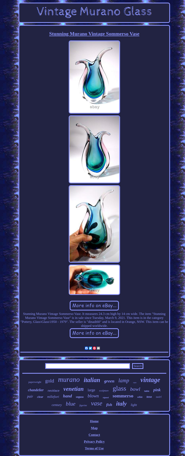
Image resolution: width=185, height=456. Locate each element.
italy (121, 403)
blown (93, 395)
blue (70, 404)
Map (94, 428)
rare (134, 382)
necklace (53, 390)
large (91, 390)
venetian (74, 389)
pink (157, 390)
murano (69, 379)
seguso (80, 396)
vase (96, 403)
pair (30, 396)
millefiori (53, 396)
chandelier (36, 390)
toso (149, 396)
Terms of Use (94, 448)
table (146, 391)
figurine (83, 405)
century (57, 405)
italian (92, 379)
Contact (94, 435)
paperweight (34, 381)
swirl (159, 396)
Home (94, 421)
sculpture (104, 390)
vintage (150, 379)
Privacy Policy (94, 441)
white (140, 397)
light (134, 405)
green (109, 380)
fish (109, 405)
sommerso (123, 395)
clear (40, 396)
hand (67, 396)
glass (119, 388)
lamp (123, 380)
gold (49, 380)
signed (106, 397)
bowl (135, 389)
